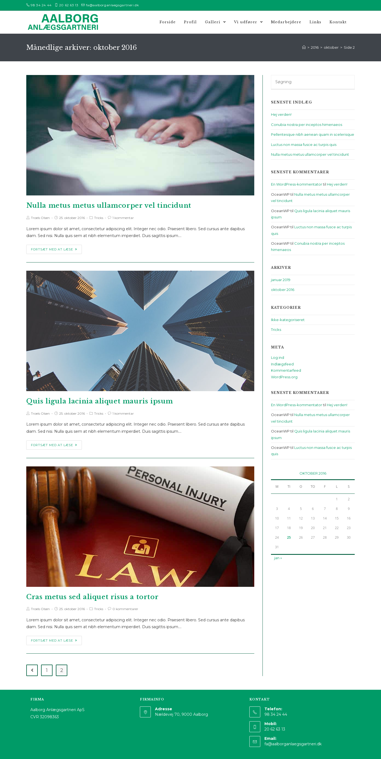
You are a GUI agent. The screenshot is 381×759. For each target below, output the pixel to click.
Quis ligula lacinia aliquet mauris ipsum (99, 401)
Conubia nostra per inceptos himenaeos (306, 124)
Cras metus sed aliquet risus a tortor (92, 597)
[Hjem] (304, 47)
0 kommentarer (125, 609)
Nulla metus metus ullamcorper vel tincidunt (108, 205)
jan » (278, 558)
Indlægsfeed (282, 364)
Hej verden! (281, 114)
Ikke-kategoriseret (288, 320)
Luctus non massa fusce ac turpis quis (303, 144)
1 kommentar (123, 218)
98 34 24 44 (41, 5)
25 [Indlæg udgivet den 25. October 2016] (289, 537)
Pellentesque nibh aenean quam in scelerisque (312, 134)
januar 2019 (280, 280)
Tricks (98, 218)
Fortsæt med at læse (54, 249)
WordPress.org (284, 377)
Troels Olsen (40, 218)
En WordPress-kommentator (296, 184)
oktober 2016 (282, 289)
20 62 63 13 (69, 5)
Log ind (277, 357)
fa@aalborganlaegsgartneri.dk (112, 5)
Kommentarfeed (286, 370)
